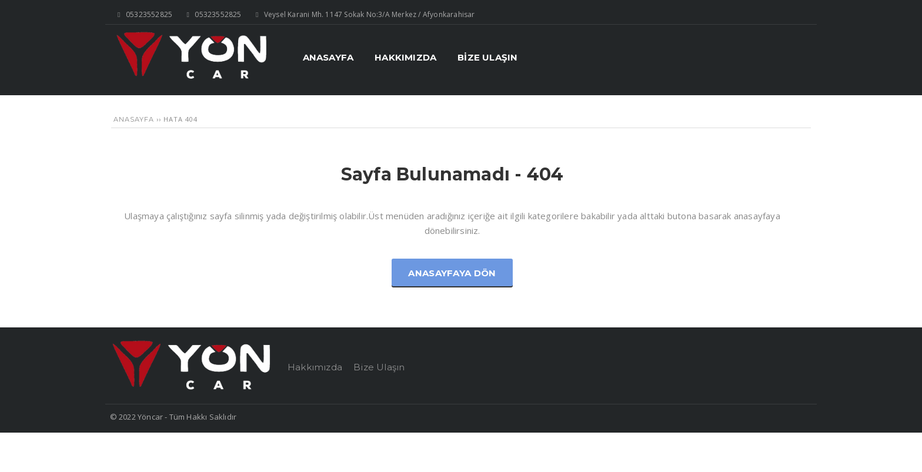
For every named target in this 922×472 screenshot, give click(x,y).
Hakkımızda (315, 367)
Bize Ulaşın (379, 367)
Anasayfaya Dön (452, 273)
